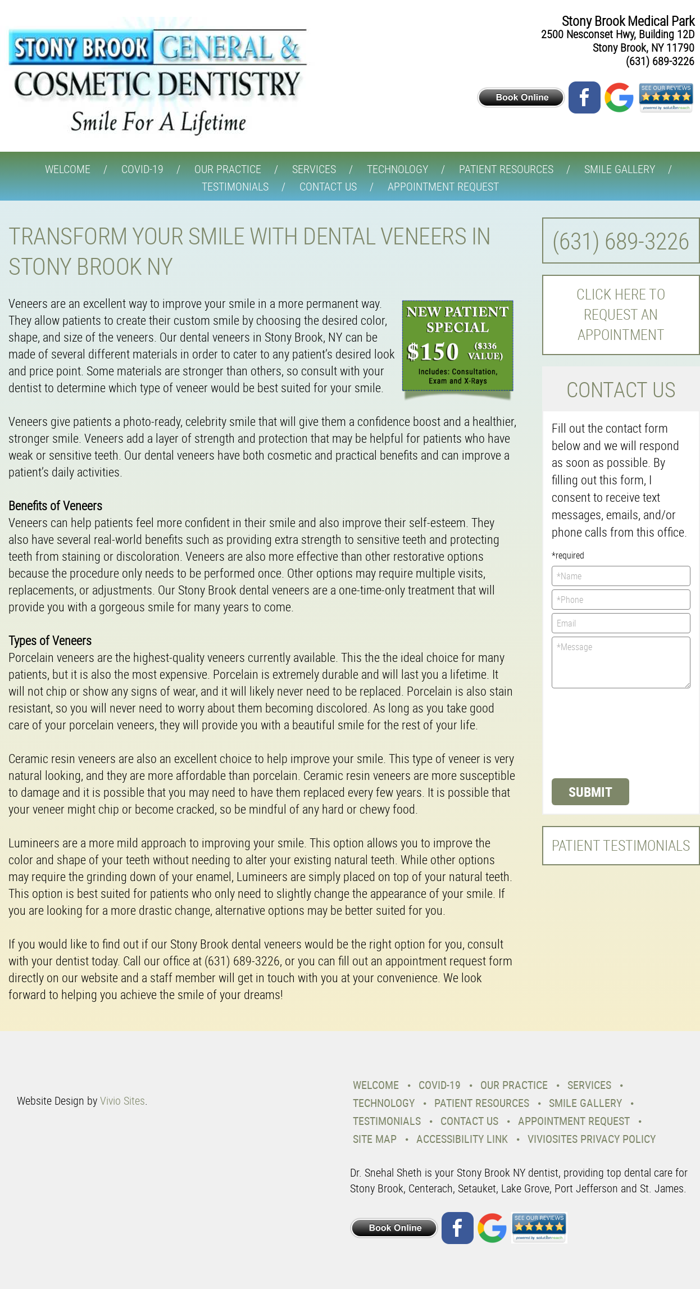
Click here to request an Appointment (620, 314)
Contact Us (328, 186)
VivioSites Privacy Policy (592, 1138)
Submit (590, 792)
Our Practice (227, 168)
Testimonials (235, 186)
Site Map (375, 1138)
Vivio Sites (122, 1100)
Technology (397, 168)
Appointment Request (443, 186)
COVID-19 (142, 168)
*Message (621, 662)
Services (314, 168)
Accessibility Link (462, 1138)
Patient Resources (506, 168)
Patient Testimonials (621, 845)
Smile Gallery (619, 168)
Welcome (67, 168)
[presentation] (598, 732)
